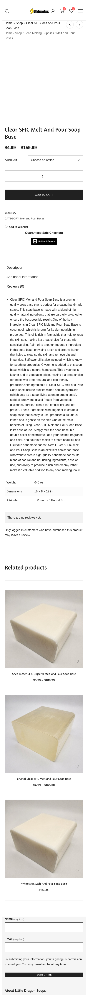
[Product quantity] (44, 102)
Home (9, 23)
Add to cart (44, 120)
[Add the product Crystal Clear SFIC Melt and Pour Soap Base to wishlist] (77, 692)
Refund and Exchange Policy (24, 963)
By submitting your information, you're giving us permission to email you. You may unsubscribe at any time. (43, 887)
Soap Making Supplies (39, 33)
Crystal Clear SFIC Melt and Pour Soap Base (44, 704)
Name (14, 844)
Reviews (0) (15, 212)
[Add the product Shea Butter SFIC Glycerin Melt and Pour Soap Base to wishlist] (77, 587)
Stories (9, 938)
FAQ (8, 931)
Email (14, 864)
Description (14, 193)
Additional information (22, 203)
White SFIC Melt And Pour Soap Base (44, 809)
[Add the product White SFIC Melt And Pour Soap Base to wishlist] (77, 797)
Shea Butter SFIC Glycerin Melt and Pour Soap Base (44, 599)
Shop (19, 23)
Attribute (11, 85)
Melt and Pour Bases (32, 144)
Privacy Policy (14, 956)
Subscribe (44, 900)
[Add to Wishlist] (44, 152)
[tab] (44, 193)
